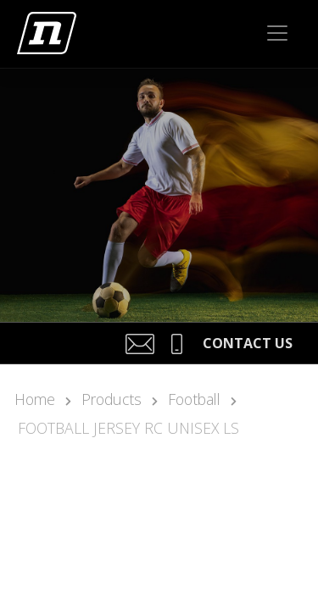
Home (34, 399)
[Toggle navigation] (277, 33)
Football (194, 399)
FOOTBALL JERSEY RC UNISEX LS (128, 428)
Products (111, 399)
